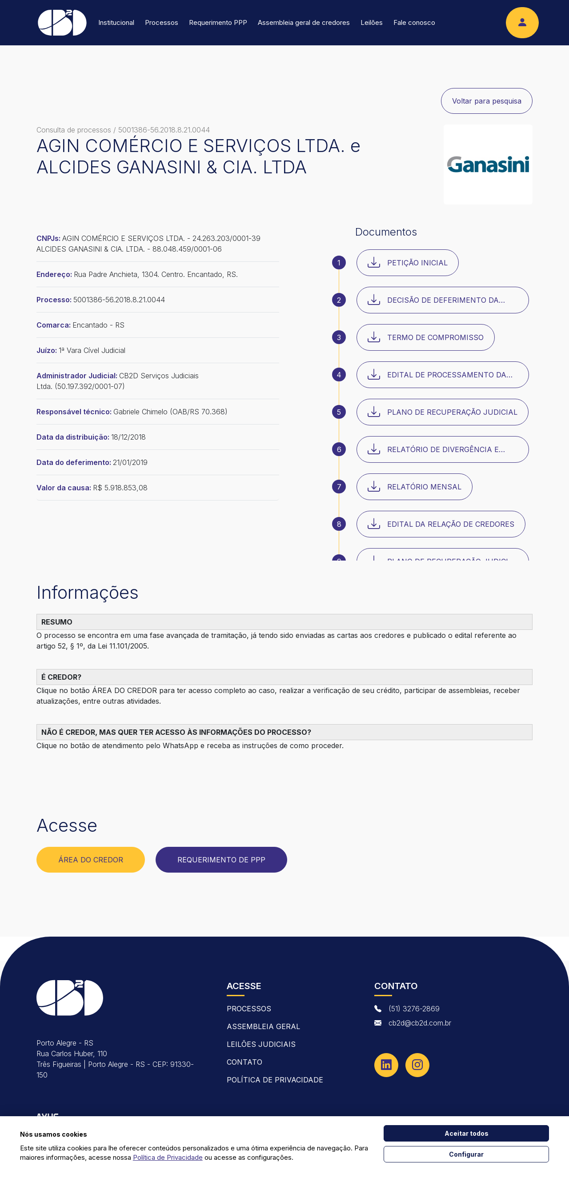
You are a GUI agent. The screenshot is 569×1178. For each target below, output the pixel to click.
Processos (161, 22)
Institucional (116, 22)
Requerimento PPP (218, 22)
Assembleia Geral (263, 1026)
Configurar (466, 1154)
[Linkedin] (386, 1065)
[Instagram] (417, 1065)
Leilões (372, 22)
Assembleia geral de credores (304, 22)
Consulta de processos (73, 129)
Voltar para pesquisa (486, 100)
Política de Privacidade (275, 1079)
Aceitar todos (467, 1133)
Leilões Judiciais (261, 1044)
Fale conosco (414, 22)
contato (244, 1062)
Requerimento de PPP (221, 859)
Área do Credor (90, 859)
